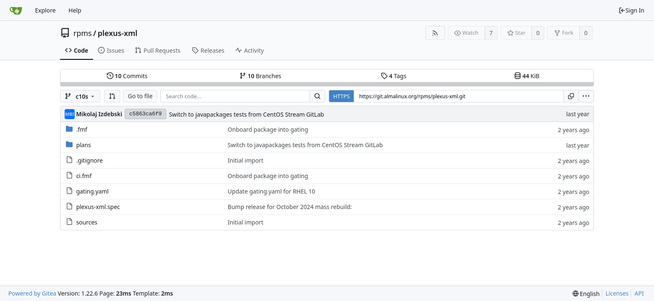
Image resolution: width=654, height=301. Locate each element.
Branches (260, 76)
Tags (393, 76)
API (639, 293)
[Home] (16, 10)
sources (87, 222)
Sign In (631, 10)
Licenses (617, 293)
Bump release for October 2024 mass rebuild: (290, 207)
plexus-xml (117, 33)
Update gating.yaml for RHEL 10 (271, 191)
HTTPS (341, 96)
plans (83, 145)
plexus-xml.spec (98, 207)
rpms (82, 33)
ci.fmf (84, 176)
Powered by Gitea (32, 293)
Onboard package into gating (268, 129)
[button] (112, 96)
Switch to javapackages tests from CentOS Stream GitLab (246, 114)
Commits (127, 76)
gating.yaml (92, 191)
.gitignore (89, 160)
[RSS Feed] (435, 33)
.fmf (81, 129)
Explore (45, 10)
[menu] (586, 96)
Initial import (245, 160)
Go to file (140, 96)
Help (74, 10)
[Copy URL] (571, 96)
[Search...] (317, 96)
